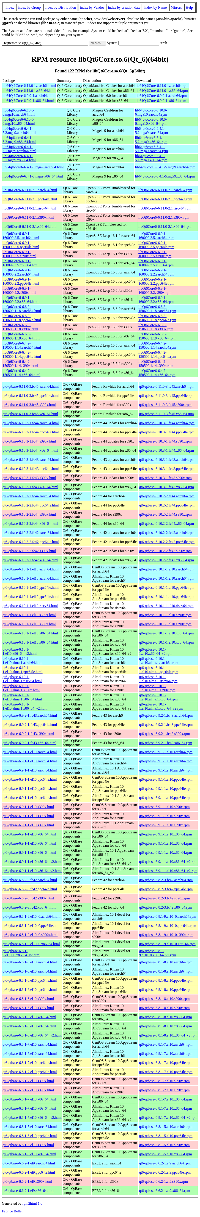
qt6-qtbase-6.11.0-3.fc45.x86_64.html (30, 414)
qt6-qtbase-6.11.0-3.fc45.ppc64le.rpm (167, 396)
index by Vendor (92, 7)
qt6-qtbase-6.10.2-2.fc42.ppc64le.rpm (167, 542)
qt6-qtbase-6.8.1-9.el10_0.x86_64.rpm (167, 944)
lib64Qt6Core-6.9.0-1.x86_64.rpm (161, 101)
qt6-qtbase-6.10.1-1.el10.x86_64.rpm (166, 633)
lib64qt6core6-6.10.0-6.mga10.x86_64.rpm (151, 121)
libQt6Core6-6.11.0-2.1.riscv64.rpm (164, 208)
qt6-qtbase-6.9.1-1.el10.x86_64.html (29, 834)
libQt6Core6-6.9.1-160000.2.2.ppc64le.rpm (156, 281)
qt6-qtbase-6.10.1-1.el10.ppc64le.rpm (166, 587)
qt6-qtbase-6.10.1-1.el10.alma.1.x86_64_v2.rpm (161, 706)
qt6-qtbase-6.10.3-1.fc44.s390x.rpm (165, 441)
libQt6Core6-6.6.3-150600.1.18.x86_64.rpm (156, 336)
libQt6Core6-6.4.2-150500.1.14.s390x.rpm (155, 364)
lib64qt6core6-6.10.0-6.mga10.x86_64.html (19, 121)
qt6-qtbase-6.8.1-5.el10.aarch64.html (30, 1127)
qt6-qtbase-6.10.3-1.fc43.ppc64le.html (31, 469)
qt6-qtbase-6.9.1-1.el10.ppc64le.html (30, 779)
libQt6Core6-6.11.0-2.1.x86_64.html (29, 226)
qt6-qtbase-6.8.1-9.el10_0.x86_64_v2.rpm (157, 953)
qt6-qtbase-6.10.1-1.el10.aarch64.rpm (166, 569)
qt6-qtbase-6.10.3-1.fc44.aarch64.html (31, 423)
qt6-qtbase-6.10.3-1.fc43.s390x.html (29, 478)
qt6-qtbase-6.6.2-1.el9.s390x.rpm (163, 1181)
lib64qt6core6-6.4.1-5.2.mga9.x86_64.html (19, 140)
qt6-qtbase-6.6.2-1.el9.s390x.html (27, 1181)
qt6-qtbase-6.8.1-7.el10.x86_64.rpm (165, 1099)
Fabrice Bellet (12, 1211)
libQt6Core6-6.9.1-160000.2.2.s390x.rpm (154, 290)
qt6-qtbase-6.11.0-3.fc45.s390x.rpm (165, 405)
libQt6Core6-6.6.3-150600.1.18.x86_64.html (21, 336)
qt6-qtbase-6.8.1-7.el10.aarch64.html (30, 1044)
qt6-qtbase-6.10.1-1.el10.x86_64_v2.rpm (155, 651)
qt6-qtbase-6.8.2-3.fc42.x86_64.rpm (165, 907)
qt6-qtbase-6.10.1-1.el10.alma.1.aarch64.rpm (158, 661)
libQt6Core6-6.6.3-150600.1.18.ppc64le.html (22, 318)
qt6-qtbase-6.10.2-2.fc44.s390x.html (29, 514)
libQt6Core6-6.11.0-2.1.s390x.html (28, 217)
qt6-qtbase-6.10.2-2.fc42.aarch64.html (31, 533)
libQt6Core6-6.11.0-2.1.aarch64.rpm (165, 190)
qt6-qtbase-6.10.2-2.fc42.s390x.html (29, 551)
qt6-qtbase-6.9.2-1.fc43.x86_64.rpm (165, 743)
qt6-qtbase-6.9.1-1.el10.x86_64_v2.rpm (168, 862)
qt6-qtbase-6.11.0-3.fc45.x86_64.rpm (166, 414)
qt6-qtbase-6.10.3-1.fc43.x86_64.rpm (166, 487)
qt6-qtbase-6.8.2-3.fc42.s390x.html (28, 898)
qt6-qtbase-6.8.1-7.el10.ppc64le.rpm (165, 1063)
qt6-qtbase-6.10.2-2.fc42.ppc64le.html (31, 542)
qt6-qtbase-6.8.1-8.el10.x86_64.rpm (165, 1017)
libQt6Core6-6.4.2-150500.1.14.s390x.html (20, 364)
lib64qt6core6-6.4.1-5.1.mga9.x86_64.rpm (151, 158)
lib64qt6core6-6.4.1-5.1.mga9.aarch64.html (19, 149)
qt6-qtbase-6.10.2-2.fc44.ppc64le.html (31, 505)
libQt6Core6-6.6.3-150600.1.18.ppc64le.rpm (157, 318)
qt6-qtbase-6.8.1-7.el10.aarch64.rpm (165, 1044)
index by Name (155, 7)
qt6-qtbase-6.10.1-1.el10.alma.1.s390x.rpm (157, 688)
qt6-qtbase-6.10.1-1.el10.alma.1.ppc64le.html (23, 670)
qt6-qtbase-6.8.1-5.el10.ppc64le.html (30, 1136)
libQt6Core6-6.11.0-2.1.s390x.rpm (163, 217)
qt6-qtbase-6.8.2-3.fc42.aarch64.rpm (166, 880)
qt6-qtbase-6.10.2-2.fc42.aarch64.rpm (167, 533)
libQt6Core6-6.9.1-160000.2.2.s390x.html (19, 290)
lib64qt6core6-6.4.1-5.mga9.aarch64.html (33, 167)
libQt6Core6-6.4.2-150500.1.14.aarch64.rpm (157, 345)
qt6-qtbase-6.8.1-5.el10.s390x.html (28, 1145)
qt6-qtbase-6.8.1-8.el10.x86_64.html (29, 1017)
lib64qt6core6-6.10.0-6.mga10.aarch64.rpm (151, 112)
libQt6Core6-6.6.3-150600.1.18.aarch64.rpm (157, 309)
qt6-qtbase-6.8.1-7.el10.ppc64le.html (30, 1063)
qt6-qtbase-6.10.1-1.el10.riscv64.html (30, 606)
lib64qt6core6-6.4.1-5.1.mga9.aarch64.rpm (151, 149)
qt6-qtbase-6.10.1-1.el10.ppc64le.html (31, 587)
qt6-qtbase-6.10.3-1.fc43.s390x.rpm (165, 478)
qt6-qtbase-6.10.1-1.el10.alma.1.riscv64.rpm (158, 679)
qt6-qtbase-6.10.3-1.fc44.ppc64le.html (31, 432)
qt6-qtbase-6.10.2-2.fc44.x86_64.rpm (166, 523)
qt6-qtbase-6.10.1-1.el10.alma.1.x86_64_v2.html (25, 706)
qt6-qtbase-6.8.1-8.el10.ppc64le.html (30, 980)
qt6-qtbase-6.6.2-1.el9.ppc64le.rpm (165, 1172)
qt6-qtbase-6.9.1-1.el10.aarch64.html (30, 752)
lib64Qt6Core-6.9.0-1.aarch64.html (29, 96)
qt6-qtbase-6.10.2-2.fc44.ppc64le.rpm (167, 505)
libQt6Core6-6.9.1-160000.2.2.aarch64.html (21, 272)
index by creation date (124, 7)
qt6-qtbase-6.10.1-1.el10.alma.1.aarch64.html (23, 661)
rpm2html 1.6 (32, 1203)
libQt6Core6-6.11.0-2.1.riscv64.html (29, 208)
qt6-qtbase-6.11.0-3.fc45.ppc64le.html (31, 396)
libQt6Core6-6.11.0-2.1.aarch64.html (30, 190)
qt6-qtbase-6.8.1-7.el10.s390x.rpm (164, 1081)
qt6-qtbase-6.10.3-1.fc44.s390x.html (29, 441)
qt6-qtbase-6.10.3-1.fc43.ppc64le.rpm (167, 469)
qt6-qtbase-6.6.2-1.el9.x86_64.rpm (164, 1191)
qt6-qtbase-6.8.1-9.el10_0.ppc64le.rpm (167, 926)
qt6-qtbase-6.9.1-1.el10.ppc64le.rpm (165, 779)
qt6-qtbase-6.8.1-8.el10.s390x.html (28, 999)
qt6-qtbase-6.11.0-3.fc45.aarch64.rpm (167, 386)
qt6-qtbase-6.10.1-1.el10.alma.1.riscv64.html (22, 679)
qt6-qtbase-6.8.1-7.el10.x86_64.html (29, 1099)
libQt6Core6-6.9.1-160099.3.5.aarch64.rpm (156, 236)
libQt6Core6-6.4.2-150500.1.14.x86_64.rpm (156, 373)
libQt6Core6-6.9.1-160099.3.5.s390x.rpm (154, 254)
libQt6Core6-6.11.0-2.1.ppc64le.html (30, 199)
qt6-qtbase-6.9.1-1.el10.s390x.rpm (164, 807)
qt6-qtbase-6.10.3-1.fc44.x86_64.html (30, 450)
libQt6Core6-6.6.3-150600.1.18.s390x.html (20, 327)
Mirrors (176, 7)
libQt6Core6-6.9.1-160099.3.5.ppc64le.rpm (156, 245)
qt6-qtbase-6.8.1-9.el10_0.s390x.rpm (166, 935)
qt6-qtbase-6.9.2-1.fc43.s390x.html (28, 734)
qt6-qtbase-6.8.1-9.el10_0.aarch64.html (31, 916)
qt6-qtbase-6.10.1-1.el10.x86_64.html (30, 633)
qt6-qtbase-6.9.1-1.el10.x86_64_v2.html (32, 862)
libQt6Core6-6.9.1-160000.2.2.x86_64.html (20, 300)
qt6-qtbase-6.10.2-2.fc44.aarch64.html (31, 496)
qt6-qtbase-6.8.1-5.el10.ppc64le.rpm (165, 1136)
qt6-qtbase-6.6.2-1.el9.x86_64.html (28, 1191)
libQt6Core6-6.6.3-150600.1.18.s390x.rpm (155, 327)
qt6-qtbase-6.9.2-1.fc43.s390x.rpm (164, 734)
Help (189, 7)
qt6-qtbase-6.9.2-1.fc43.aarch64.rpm (166, 715)
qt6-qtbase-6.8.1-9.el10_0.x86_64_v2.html (21, 953)
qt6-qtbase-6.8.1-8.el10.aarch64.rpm (165, 962)
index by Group (29, 7)
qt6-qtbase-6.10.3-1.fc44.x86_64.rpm (166, 450)
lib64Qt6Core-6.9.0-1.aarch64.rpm (161, 96)
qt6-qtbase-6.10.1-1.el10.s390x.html (29, 615)
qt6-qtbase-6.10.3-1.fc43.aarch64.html (31, 459)
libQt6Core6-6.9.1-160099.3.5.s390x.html (19, 254)
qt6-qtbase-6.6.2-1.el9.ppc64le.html (29, 1172)
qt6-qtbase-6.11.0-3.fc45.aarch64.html (31, 386)
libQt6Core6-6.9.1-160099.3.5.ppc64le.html (21, 245)
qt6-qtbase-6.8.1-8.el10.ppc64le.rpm (165, 980)
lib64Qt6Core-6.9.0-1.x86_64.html (28, 101)
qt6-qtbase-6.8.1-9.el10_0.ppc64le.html (31, 926)
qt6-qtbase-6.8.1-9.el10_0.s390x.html (30, 935)
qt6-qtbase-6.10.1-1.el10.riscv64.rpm (166, 606)
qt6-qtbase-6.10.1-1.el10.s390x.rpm (165, 615)
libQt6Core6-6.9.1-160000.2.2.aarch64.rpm (156, 272)
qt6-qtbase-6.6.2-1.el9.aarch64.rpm (165, 1163)
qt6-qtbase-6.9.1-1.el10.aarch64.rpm (165, 752)
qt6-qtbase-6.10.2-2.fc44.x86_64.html (30, 523)
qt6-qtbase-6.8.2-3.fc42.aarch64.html (30, 880)
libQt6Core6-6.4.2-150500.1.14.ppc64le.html (22, 354)
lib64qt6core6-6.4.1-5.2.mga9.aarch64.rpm (151, 131)
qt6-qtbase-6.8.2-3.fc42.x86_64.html (29, 907)
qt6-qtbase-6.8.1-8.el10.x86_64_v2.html (32, 1035)
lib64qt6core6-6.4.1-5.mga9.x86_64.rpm (165, 176)
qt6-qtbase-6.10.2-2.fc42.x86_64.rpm (166, 560)
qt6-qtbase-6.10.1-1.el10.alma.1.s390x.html (21, 688)
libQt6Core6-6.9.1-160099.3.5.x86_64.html (20, 263)
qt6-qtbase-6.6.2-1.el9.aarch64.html (29, 1163)
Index (9, 7)
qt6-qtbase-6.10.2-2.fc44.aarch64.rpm (167, 496)
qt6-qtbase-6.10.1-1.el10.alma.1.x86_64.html (22, 697)
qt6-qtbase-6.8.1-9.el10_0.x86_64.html (31, 944)
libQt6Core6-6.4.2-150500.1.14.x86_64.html (21, 373)
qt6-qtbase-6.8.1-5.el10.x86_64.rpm (165, 1154)
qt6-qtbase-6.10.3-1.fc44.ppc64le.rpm (167, 432)
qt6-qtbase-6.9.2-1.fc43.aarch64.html (30, 715)
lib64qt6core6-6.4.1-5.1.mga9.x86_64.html (19, 158)
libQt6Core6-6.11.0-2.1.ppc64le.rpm (165, 199)
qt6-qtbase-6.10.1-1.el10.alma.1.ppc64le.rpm (158, 670)
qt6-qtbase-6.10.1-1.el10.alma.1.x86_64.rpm (158, 697)
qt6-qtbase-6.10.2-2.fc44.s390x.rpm (165, 514)
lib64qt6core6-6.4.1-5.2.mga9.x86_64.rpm (151, 140)
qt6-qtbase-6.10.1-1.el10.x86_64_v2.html (20, 651)
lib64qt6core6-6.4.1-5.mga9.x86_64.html (33, 176)
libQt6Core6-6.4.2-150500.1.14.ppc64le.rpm (157, 354)
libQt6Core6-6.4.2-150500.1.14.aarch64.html (22, 345)
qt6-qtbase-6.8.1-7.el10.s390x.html (28, 1081)
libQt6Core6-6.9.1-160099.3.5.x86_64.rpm (156, 263)
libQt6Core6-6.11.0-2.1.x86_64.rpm (165, 226)
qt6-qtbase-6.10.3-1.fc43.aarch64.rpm (167, 459)
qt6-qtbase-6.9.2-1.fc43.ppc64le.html (30, 724)
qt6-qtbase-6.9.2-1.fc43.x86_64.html (29, 743)
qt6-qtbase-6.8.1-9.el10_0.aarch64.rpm (167, 916)
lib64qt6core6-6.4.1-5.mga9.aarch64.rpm (165, 167)
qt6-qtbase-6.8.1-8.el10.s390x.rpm (164, 999)
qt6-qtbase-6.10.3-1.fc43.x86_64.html (30, 487)
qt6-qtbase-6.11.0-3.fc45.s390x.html (29, 405)
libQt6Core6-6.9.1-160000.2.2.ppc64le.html (21, 281)
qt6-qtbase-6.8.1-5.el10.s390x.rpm (164, 1145)
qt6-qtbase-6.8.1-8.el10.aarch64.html (30, 962)
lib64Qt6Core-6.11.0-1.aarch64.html (29, 85)
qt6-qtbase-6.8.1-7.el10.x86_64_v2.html (32, 1117)
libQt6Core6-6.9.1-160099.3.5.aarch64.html (21, 236)
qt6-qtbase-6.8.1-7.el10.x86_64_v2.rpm (168, 1117)
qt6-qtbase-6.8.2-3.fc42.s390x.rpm (164, 898)
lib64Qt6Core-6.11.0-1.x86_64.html (29, 91)
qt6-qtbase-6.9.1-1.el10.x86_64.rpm (165, 834)
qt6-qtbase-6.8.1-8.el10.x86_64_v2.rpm (168, 1035)
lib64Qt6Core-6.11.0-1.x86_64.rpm (162, 91)
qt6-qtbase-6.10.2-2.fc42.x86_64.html (30, 560)
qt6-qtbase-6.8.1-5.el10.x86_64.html (29, 1154)
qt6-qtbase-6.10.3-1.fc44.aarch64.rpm (167, 423)
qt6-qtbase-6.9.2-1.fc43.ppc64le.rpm (166, 724)
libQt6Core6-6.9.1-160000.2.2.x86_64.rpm (156, 300)
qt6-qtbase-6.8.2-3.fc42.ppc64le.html (30, 889)
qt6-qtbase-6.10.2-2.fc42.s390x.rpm (165, 551)
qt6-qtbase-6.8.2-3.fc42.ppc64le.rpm (166, 889)
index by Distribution (60, 7)
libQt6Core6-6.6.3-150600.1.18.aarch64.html (22, 309)
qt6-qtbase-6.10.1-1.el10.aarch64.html (31, 569)
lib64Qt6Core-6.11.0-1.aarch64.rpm (162, 85)
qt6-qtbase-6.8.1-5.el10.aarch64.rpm (165, 1127)
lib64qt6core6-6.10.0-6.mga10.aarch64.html (19, 112)
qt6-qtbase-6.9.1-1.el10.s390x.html (28, 807)
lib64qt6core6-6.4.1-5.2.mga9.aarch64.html (19, 131)
